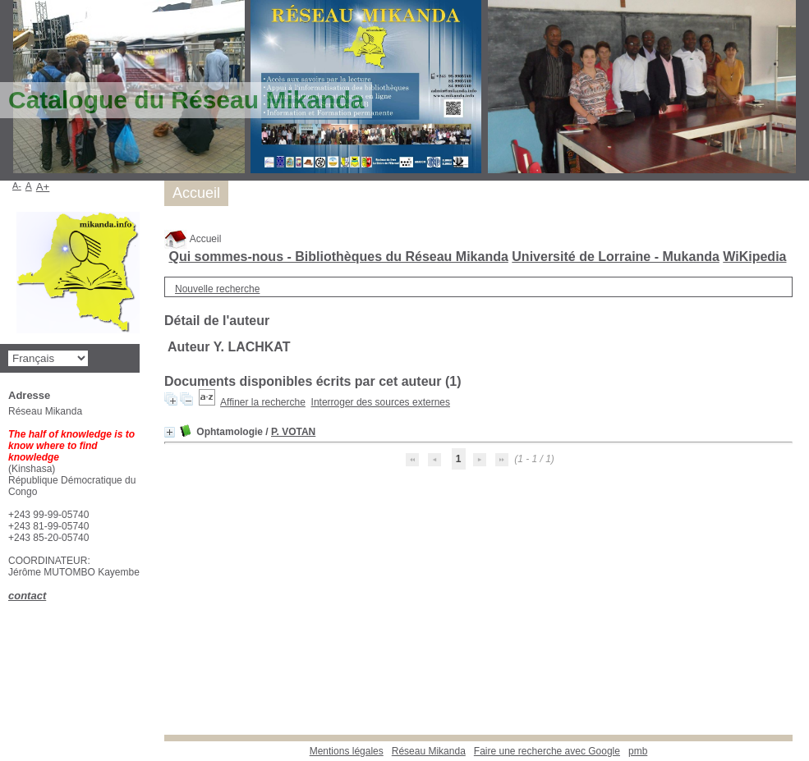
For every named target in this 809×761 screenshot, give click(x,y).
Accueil (192, 239)
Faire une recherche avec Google (547, 751)
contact (27, 595)
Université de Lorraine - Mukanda (615, 257)
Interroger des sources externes (380, 402)
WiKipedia (754, 257)
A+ (43, 187)
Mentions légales (347, 751)
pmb (637, 751)
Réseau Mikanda (429, 751)
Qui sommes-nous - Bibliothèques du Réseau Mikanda (338, 257)
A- (16, 185)
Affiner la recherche (263, 402)
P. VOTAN (293, 432)
